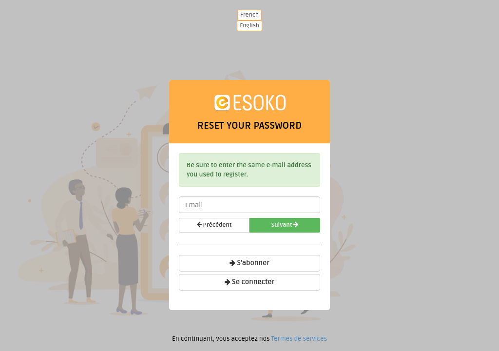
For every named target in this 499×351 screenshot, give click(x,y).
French (249, 15)
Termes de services (298, 339)
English (249, 25)
